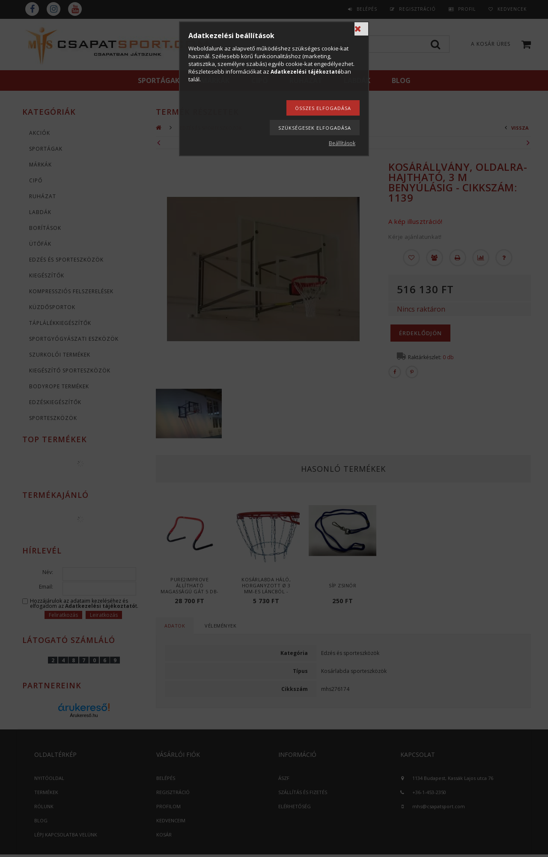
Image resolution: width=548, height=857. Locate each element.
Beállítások (342, 143)
